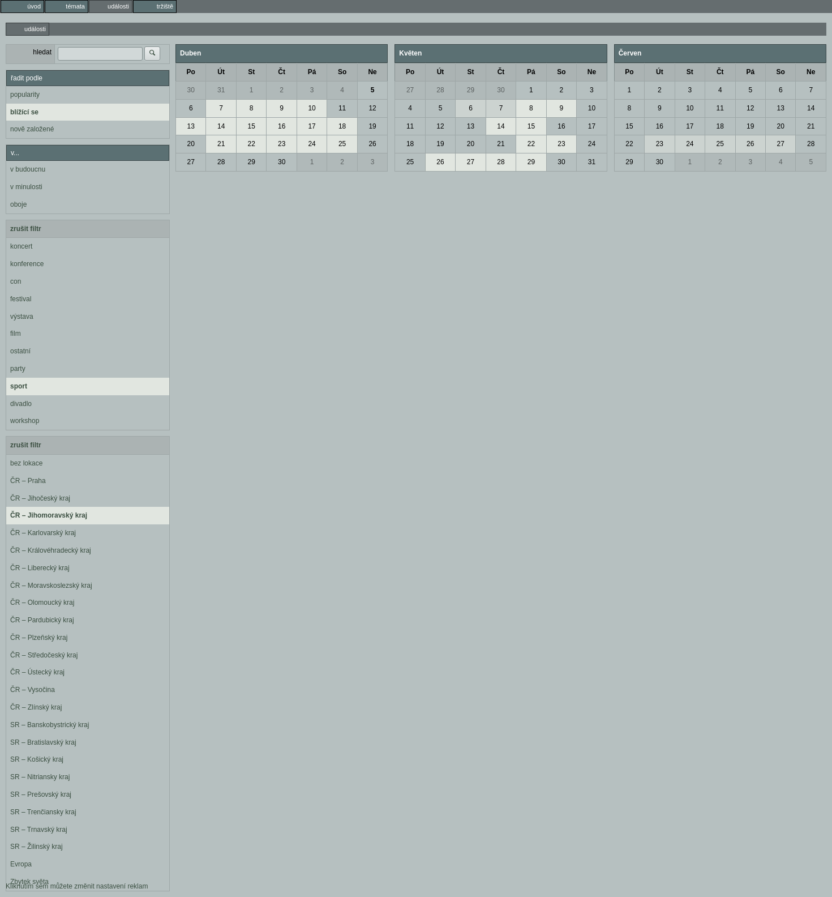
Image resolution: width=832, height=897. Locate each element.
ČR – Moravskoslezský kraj (51, 586)
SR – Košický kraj (36, 759)
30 (191, 90)
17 (311, 126)
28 (221, 162)
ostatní (20, 351)
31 (221, 90)
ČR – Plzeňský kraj (38, 638)
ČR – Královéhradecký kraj (50, 550)
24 (311, 144)
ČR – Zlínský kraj (36, 707)
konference (27, 264)
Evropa (21, 864)
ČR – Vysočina (32, 690)
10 (311, 108)
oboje (18, 204)
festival (20, 299)
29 (251, 162)
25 (342, 144)
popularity (25, 95)
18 (342, 126)
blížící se (24, 112)
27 (191, 162)
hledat (42, 52)
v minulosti (26, 187)
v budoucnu (27, 169)
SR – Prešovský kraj (40, 794)
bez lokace (26, 463)
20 (191, 144)
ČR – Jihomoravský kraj (48, 515)
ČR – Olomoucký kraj (42, 602)
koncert (21, 246)
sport (18, 386)
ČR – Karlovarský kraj (43, 533)
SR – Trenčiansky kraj (43, 812)
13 (191, 126)
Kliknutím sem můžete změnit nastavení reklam (77, 886)
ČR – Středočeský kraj (44, 655)
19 (372, 126)
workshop (24, 421)
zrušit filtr (25, 229)
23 (281, 144)
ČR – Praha (28, 481)
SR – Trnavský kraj (38, 830)
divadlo (21, 404)
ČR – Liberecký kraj (40, 568)
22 (251, 144)
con (15, 281)
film (15, 334)
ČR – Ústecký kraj (37, 672)
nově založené (32, 129)
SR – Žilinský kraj (36, 847)
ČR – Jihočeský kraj (40, 498)
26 (372, 144)
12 (372, 108)
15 (251, 126)
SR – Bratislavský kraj (43, 742)
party (17, 369)
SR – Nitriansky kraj (40, 777)
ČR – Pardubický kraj (42, 620)
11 (342, 108)
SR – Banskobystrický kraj (49, 725)
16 (281, 126)
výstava (21, 317)
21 (221, 144)
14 (221, 126)
